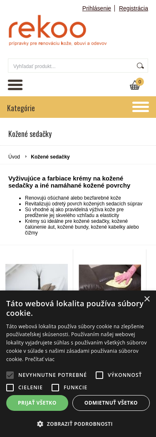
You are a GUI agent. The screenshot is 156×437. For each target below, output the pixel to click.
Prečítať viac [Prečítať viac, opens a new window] (39, 359)
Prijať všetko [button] (37, 402)
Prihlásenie (96, 8)
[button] (78, 423)
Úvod (14, 157)
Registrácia (133, 8)
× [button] (147, 299)
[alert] (78, 364)
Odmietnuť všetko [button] (111, 402)
